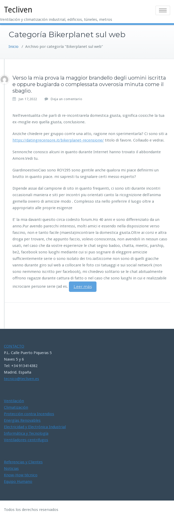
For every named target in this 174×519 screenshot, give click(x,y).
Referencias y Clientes (23, 462)
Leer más (83, 286)
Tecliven (18, 9)
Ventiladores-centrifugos (26, 440)
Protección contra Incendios (29, 414)
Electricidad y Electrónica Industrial (35, 427)
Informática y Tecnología (26, 433)
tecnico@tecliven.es (21, 378)
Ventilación (14, 401)
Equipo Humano (18, 481)
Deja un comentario (66, 99)
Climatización (16, 407)
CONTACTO (14, 346)
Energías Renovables (22, 420)
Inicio (13, 46)
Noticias (11, 468)
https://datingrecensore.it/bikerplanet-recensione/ (58, 140)
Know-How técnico (20, 475)
